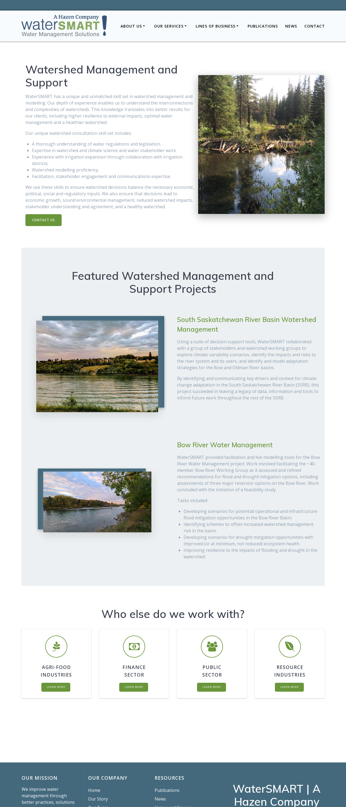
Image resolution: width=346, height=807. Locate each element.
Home (94, 790)
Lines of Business (215, 26)
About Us (131, 26)
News (291, 26)
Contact (314, 26)
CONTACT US (43, 220)
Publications (263, 26)
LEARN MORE (55, 688)
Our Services (169, 26)
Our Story (98, 799)
